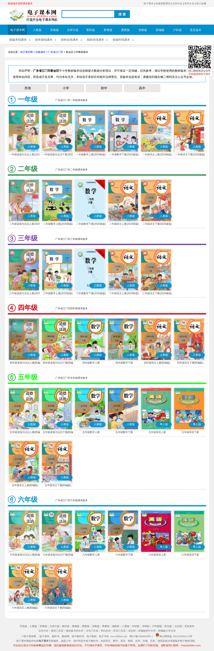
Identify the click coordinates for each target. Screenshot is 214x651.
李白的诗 (106, 630)
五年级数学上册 (91, 432)
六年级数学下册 (124, 554)
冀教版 (125, 30)
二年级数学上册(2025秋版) (58, 224)
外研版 (135, 626)
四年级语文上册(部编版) (157, 362)
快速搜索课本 (163, 3)
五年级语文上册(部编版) (25, 485)
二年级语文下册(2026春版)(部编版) (157, 224)
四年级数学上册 (91, 362)
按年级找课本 (43, 39)
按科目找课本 (69, 39)
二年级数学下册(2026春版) (91, 224)
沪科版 (177, 30)
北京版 (178, 626)
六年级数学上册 (91, 554)
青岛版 (168, 626)
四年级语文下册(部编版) (190, 362)
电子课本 (148, 3)
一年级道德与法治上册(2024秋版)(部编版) (24, 155)
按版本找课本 (18, 39)
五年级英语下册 (190, 432)
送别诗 (132, 630)
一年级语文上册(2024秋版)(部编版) (157, 155)
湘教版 (115, 626)
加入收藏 (201, 3)
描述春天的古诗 (74, 630)
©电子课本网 (29, 636)
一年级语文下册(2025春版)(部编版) (190, 155)
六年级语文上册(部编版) (25, 607)
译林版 (146, 626)
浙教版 (142, 30)
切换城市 (40, 52)
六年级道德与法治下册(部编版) (58, 555)
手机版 (23, 626)
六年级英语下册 (190, 554)
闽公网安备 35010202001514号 (173, 636)
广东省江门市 (55, 52)
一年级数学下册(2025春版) (124, 154)
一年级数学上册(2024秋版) (91, 154)
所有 (28, 88)
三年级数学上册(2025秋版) (58, 293)
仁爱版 (126, 626)
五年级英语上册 (157, 432)
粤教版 (105, 626)
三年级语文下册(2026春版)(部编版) (157, 294)
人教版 (37, 30)
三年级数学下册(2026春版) (91, 293)
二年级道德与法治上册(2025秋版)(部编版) (24, 224)
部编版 (160, 30)
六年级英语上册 (157, 554)
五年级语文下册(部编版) (58, 485)
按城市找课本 (121, 39)
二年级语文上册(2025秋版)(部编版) (124, 224)
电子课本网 (17, 30)
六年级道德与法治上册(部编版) (25, 555)
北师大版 (72, 30)
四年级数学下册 (124, 362)
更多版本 (195, 30)
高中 (142, 88)
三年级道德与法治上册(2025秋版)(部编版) (24, 294)
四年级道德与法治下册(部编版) (58, 363)
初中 (104, 88)
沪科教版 (157, 626)
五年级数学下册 (124, 432)
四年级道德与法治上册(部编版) (25, 363)
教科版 (90, 30)
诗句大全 (189, 3)
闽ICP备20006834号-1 (141, 636)
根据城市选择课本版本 (20, 3)
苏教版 (54, 30)
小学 (66, 88)
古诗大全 (177, 3)
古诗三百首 (92, 630)
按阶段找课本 (95, 39)
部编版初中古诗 (147, 630)
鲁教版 (108, 30)
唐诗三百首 (57, 630)
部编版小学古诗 (167, 630)
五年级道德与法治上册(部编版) (25, 432)
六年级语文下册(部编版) (58, 607)
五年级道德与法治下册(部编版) (58, 432)
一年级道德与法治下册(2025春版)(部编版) (58, 155)
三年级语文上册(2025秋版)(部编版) (124, 294)
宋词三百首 (119, 630)
